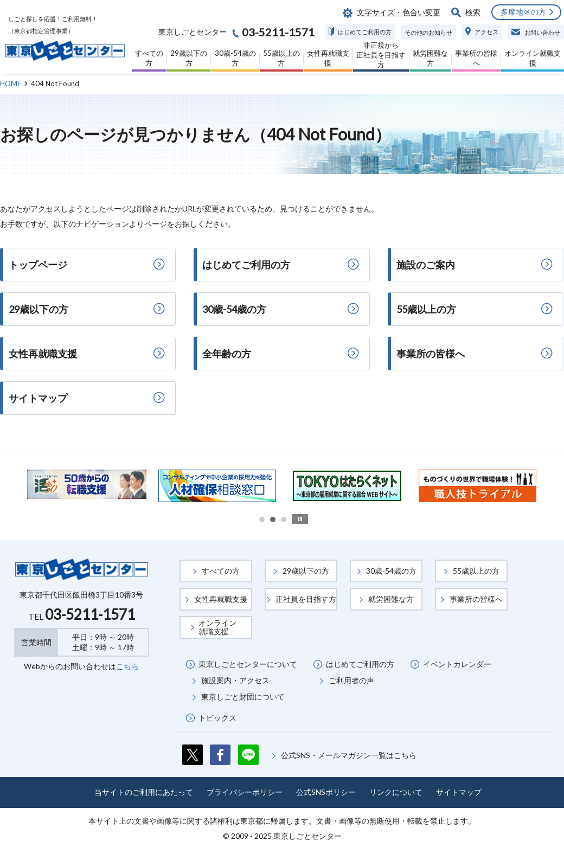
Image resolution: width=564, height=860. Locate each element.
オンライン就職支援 (217, 627)
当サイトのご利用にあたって (143, 792)
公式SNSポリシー (326, 792)
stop (300, 519)
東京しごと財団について (243, 696)
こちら (127, 666)
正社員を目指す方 (305, 599)
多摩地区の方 (523, 11)
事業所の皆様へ (476, 599)
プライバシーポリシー (245, 792)
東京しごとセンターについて (247, 664)
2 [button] (272, 519)
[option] (87, 484)
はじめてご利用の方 (360, 664)
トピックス (217, 717)
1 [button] (262, 519)
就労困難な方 (391, 599)
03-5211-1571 (90, 614)
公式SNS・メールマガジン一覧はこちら (348, 755)
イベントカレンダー (457, 664)
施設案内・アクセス (235, 680)
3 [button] (283, 519)
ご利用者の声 (351, 680)
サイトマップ (459, 792)
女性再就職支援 (220, 599)
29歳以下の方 (306, 570)
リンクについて (395, 792)
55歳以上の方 (476, 570)
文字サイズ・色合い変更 (398, 12)
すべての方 (221, 570)
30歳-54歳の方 (391, 570)
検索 (472, 12)
